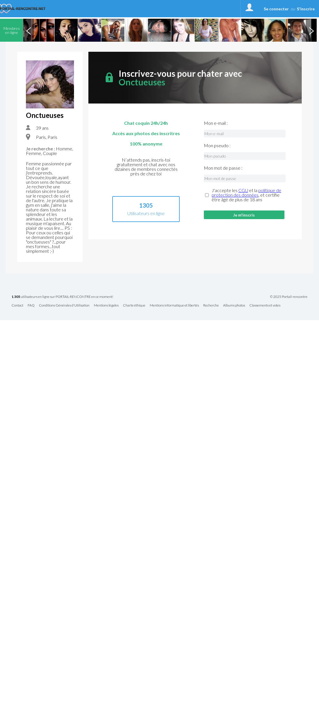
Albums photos (234, 305)
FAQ (31, 305)
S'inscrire (306, 8)
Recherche (211, 305)
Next (311, 30)
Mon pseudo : (217, 145)
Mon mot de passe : (223, 168)
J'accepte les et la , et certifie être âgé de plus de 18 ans (246, 195)
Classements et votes (264, 305)
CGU (243, 190)
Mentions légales (106, 305)
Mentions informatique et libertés (174, 305)
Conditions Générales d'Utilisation (64, 305)
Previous (28, 30)
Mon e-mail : (216, 123)
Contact (17, 305)
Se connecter (276, 8)
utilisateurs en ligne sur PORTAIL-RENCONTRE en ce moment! (62, 297)
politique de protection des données (246, 192)
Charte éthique (134, 305)
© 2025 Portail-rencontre (288, 296)
